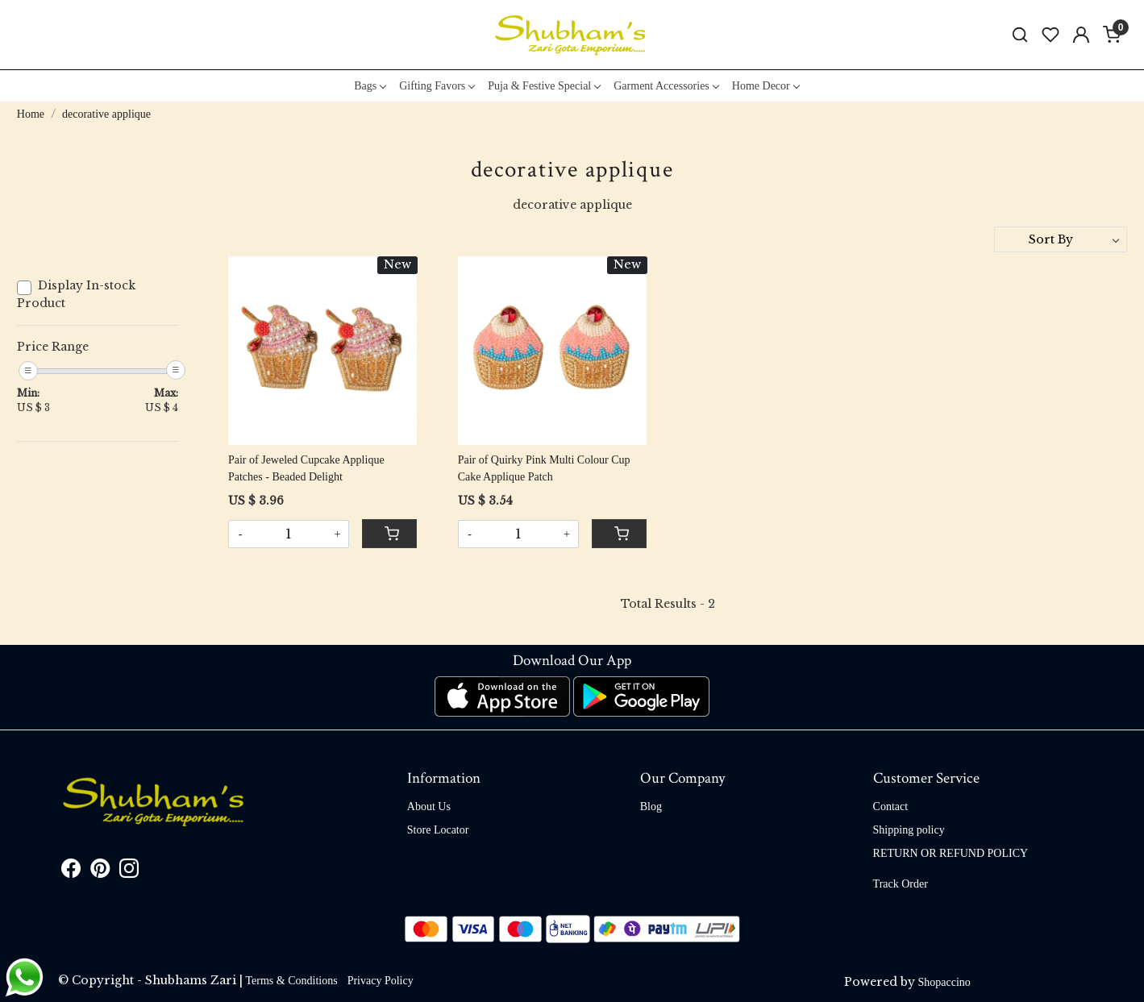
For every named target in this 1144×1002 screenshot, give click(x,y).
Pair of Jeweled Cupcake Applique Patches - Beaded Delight (306, 468)
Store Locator (438, 830)
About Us (429, 806)
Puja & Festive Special (544, 86)
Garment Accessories (666, 86)
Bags (369, 86)
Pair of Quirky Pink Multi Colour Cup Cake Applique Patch (544, 468)
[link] (1020, 35)
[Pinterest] (100, 872)
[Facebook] (71, 872)
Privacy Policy (380, 981)
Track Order (900, 884)
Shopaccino (944, 982)
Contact (891, 806)
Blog (651, 806)
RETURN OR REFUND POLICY (951, 853)
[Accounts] (1081, 35)
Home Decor (765, 86)
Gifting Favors (436, 86)
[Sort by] (1060, 239)
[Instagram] (129, 872)
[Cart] (389, 533)
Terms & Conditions (292, 981)
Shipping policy (909, 830)
